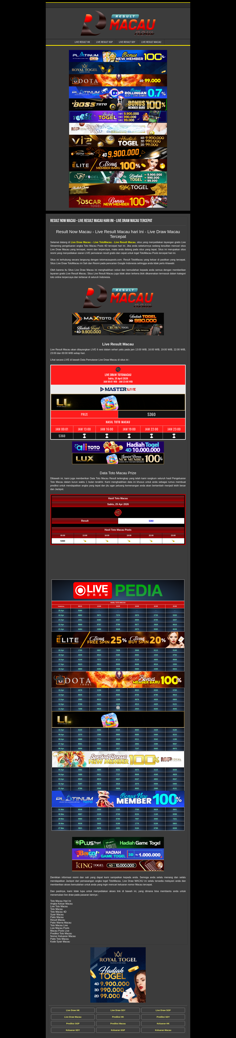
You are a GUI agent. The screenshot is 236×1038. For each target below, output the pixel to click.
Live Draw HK (73, 1010)
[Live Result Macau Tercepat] (118, 56)
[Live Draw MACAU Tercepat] (118, 975)
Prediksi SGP (72, 1023)
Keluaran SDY (73, 1030)
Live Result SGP (104, 42)
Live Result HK (82, 42)
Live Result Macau (151, 42)
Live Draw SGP (163, 1010)
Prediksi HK (118, 1017)
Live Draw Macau (72, 1017)
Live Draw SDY (118, 1010)
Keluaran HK (163, 1023)
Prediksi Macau (118, 1023)
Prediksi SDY (163, 1017)
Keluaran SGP (118, 1030)
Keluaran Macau (163, 1030)
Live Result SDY (127, 42)
